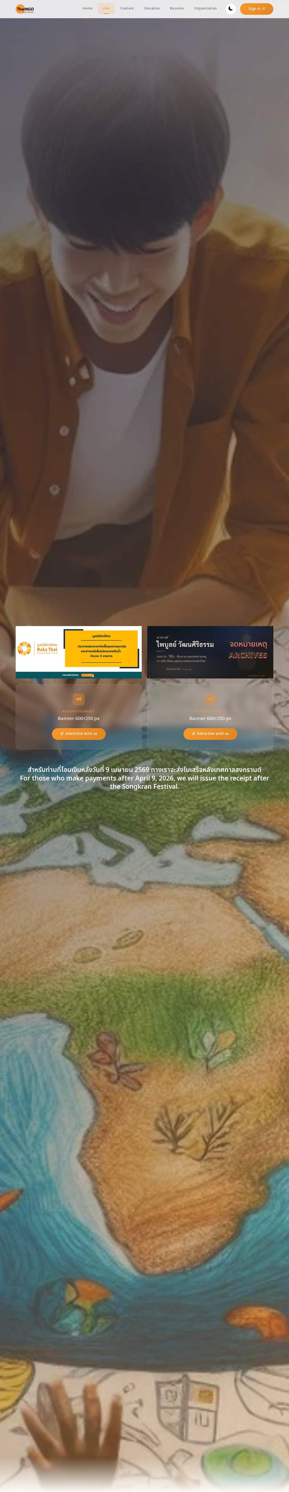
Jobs (106, 8)
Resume (177, 8)
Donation (152, 8)
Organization (205, 8)
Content (127, 8)
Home (87, 8)
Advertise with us (78, 734)
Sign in (256, 9)
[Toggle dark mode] (230, 9)
